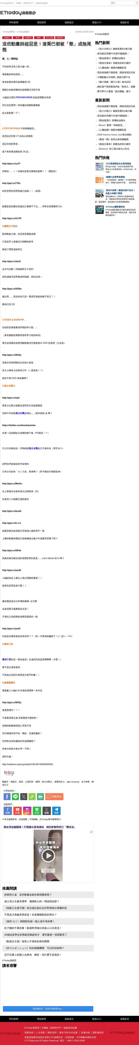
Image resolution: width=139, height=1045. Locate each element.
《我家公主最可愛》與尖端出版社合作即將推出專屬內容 (35, 908)
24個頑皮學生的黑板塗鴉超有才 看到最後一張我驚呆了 (35, 934)
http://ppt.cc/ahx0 (11, 261)
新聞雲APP (28, 2)
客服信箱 (85, 1032)
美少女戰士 (47, 782)
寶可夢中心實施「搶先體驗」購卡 (114, 91)
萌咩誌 (14, 59)
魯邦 (17, 38)
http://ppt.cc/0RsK (11, 550)
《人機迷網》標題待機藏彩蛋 (111, 68)
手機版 (18, 2)
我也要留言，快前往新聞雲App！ (48, 1008)
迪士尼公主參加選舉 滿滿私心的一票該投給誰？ (31, 901)
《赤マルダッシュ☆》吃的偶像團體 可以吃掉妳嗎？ (34, 948)
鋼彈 (38, 38)
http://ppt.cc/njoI (10, 398)
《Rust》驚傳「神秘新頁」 (111, 125)
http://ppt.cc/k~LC (11, 523)
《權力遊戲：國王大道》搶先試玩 (114, 82)
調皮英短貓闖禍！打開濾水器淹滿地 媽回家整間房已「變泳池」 (40, 827)
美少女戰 (49, 38)
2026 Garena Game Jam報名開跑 (114, 134)
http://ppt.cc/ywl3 (11, 628)
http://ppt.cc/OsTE (11, 218)
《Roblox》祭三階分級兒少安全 (113, 149)
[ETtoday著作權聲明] (49, 819)
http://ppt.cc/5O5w (12, 289)
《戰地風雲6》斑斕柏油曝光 (111, 58)
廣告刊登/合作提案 (68, 1032)
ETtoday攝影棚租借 (115, 207)
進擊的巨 (60, 38)
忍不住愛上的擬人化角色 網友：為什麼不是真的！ (33, 954)
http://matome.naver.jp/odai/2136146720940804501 (27, 764)
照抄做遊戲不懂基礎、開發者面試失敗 (116, 72)
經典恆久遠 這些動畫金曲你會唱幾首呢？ (28, 894)
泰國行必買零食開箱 (115, 177)
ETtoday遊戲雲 (18, 12)
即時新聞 (13, 22)
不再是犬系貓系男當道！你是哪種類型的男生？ (30, 914)
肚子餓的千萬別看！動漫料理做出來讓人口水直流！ (33, 928)
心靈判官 (28, 38)
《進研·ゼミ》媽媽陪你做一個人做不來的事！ (29, 921)
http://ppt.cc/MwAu (12, 483)
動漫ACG (96, 22)
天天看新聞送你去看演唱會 (118, 163)
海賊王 (7, 38)
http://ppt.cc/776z (11, 183)
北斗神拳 (85, 782)
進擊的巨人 (59, 782)
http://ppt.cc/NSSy (11, 355)
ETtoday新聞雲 (6, 2)
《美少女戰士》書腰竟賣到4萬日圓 (114, 49)
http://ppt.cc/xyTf (11, 163)
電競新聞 (41, 22)
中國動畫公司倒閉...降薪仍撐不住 (113, 77)
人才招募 (40, 1032)
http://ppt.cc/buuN (11, 511)
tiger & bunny (73, 782)
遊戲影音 (124, 22)
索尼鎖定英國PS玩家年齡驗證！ (113, 53)
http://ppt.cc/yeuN (11, 570)
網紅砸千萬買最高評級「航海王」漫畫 (116, 87)
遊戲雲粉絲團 (42, 2)
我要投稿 (28, 1032)
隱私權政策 (98, 1032)
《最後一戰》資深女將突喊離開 (112, 139)
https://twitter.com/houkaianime (19, 425)
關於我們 (52, 1032)
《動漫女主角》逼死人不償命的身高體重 (26, 941)
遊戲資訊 (69, 22)
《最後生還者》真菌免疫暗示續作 (114, 63)
